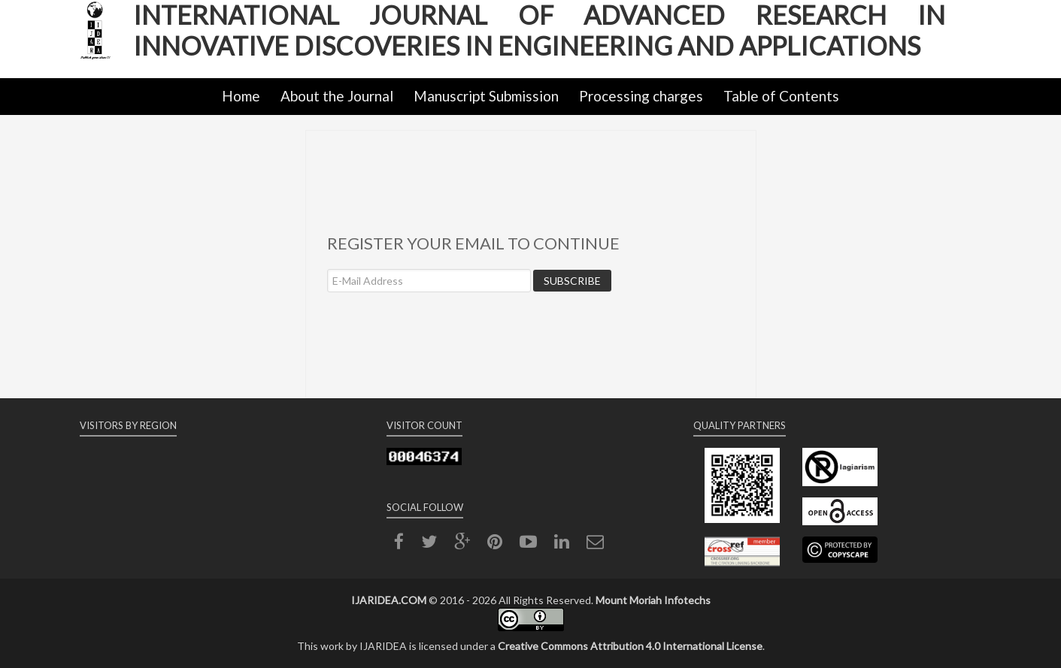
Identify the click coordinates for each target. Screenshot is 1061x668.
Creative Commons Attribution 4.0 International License (630, 645)
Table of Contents (781, 95)
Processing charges (641, 95)
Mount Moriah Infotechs (653, 600)
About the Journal (336, 95)
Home (241, 95)
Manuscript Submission (486, 95)
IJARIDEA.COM (388, 600)
